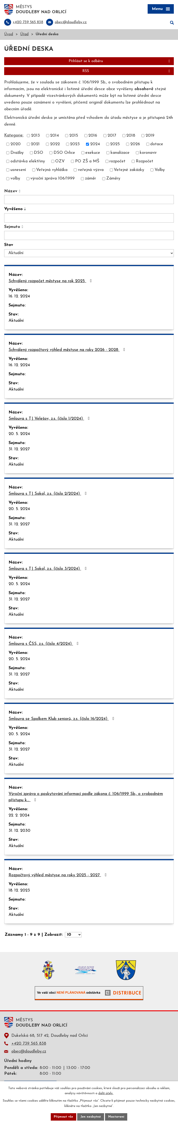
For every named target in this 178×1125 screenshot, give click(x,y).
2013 (35, 136)
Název (10, 191)
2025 (115, 144)
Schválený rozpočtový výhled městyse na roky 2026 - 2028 (68, 350)
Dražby (17, 153)
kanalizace (120, 153)
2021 (35, 144)
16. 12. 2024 (19, 297)
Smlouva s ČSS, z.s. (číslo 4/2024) (44, 644)
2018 (130, 136)
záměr (90, 179)
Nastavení (116, 1117)
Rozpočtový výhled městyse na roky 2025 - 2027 (58, 875)
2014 (54, 136)
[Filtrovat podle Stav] (89, 254)
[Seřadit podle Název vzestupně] (19, 190)
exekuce (92, 153)
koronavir (148, 153)
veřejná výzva (91, 170)
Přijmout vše (63, 1117)
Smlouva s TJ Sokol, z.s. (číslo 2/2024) (49, 494)
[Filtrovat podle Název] (89, 200)
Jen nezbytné (90, 1117)
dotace (156, 144)
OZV (60, 162)
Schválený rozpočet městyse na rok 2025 (51, 281)
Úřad (24, 35)
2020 (15, 144)
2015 (73, 136)
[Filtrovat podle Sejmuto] (89, 235)
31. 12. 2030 (19, 831)
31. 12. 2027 (19, 449)
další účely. (105, 1093)
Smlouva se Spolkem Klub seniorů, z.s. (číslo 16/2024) (62, 719)
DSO (38, 153)
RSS (127, 71)
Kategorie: (13, 135)
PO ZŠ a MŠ (87, 162)
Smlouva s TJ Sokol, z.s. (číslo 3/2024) (49, 569)
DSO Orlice (64, 153)
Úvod (8, 35)
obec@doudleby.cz (28, 1051)
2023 (75, 144)
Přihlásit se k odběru (120, 61)
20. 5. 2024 (19, 434)
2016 (92, 136)
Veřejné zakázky (129, 170)
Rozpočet (144, 162)
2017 (112, 136)
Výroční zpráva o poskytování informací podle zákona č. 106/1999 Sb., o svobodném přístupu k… (86, 797)
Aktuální (16, 321)
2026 (135, 144)
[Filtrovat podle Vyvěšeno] (89, 218)
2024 (95, 144)
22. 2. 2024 (19, 816)
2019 (150, 136)
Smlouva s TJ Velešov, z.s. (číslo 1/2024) (50, 419)
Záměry (113, 179)
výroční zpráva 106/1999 (52, 179)
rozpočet (117, 162)
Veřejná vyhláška (51, 170)
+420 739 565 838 (28, 1044)
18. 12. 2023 (19, 891)
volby (15, 179)
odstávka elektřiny (27, 162)
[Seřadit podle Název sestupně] (19, 192)
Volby (160, 170)
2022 (55, 144)
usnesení (18, 170)
